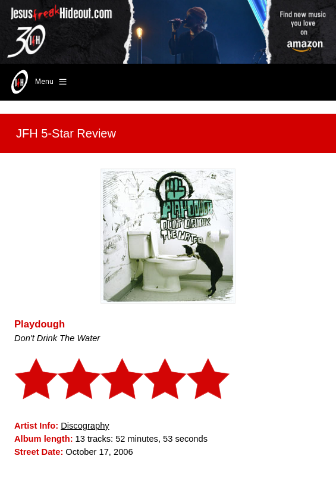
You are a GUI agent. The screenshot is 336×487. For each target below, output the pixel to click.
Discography (85, 425)
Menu (38, 82)
